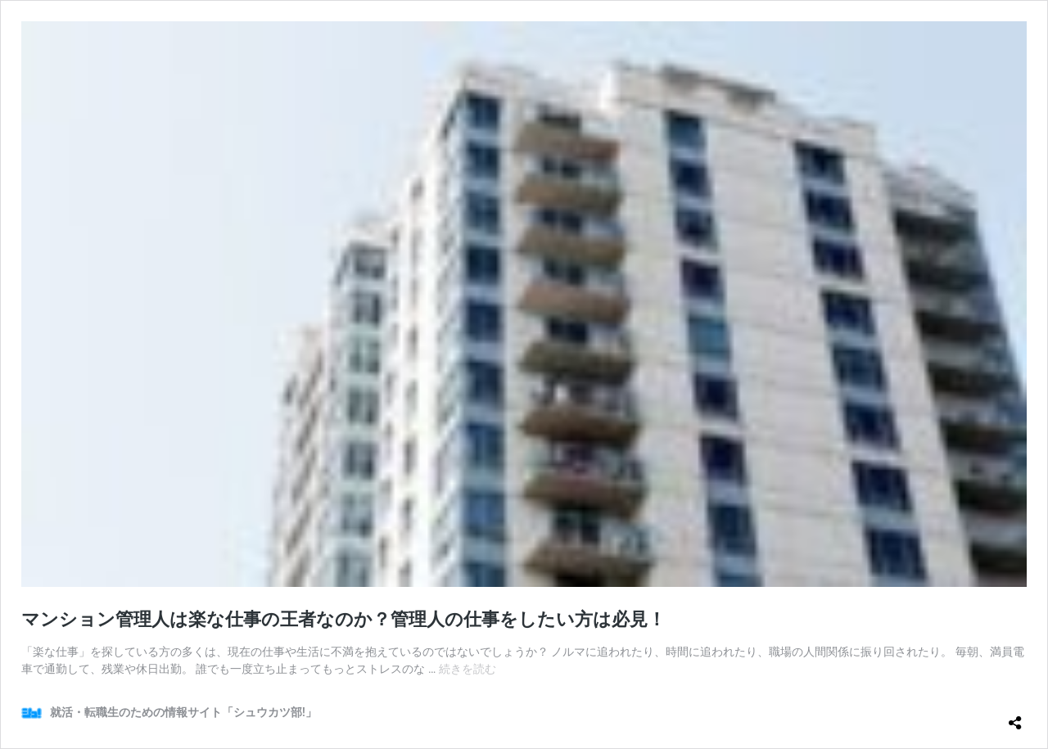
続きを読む (467, 668)
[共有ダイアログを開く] (1015, 716)
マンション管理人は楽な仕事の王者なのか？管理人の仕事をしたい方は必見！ (343, 619)
